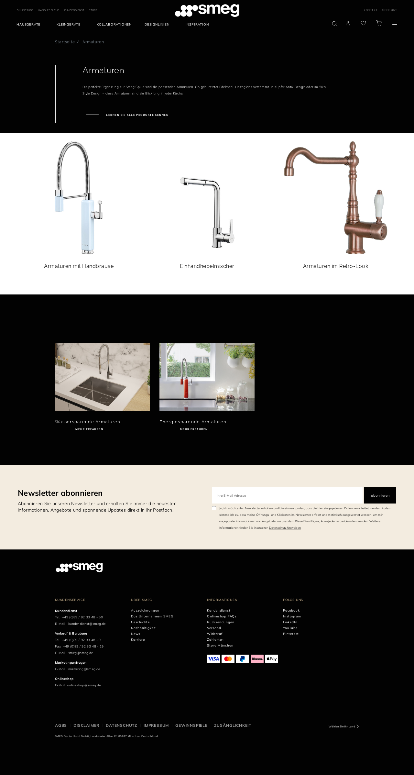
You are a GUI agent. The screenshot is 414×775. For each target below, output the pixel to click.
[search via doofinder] (334, 23)
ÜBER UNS (389, 10)
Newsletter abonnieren (60, 493)
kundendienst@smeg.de (86, 624)
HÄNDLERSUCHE (49, 10)
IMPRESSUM (156, 725)
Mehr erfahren (88, 429)
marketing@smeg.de (84, 669)
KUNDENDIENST (74, 10)
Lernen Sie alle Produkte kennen (137, 114)
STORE (93, 10)
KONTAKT (371, 10)
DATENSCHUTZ (121, 725)
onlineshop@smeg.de (84, 685)
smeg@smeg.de (80, 653)
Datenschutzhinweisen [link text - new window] (285, 527)
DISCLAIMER (86, 725)
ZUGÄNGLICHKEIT (232, 725)
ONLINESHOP (25, 10)
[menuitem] (30, 24)
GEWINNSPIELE (191, 725)
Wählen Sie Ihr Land (342, 726)
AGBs (61, 725)
